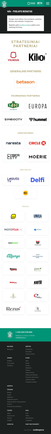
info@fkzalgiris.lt (21, 337)
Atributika (10, 424)
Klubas (28, 358)
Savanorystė (11, 416)
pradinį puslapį (25, 25)
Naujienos (10, 346)
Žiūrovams (10, 389)
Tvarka (9, 395)
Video (27, 416)
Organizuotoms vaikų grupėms (16, 402)
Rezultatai (29, 352)
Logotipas (29, 420)
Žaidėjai (9, 361)
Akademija (10, 386)
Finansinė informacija (32, 377)
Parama (9, 418)
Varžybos (28, 346)
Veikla (27, 363)
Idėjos (9, 413)
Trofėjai (28, 370)
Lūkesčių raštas (30, 379)
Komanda (9, 358)
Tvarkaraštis (29, 349)
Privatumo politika (31, 382)
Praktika (9, 420)
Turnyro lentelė (30, 354)
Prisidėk (9, 410)
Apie (27, 361)
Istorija (28, 365)
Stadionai (28, 368)
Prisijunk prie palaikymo (14, 406)
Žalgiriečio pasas (12, 399)
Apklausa (10, 397)
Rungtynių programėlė (32, 424)
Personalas (10, 363)
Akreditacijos (30, 418)
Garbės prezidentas (32, 375)
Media (27, 410)
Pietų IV (9, 404)
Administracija (30, 372)
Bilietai (9, 392)
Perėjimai (10, 365)
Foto (27, 413)
